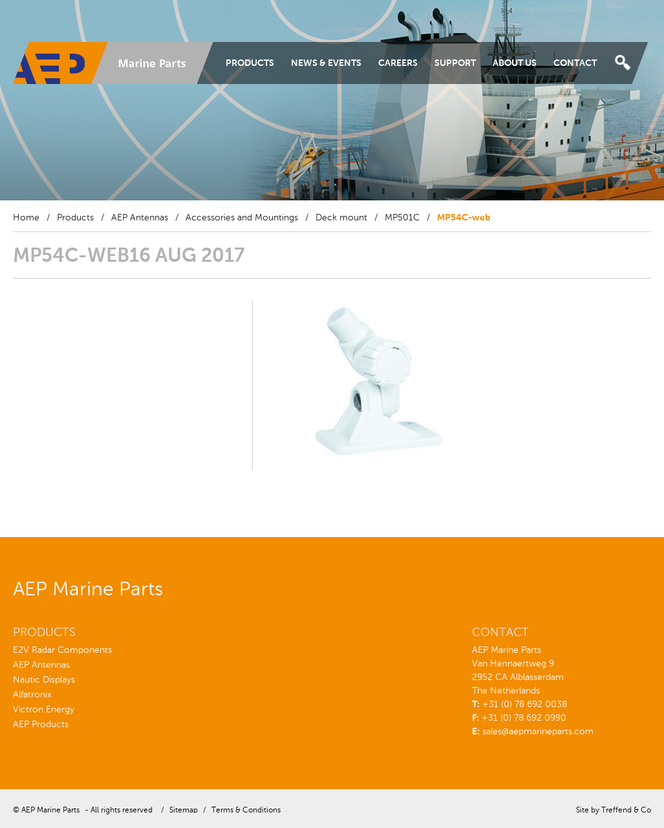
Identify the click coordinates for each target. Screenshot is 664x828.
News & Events (326, 63)
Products (250, 63)
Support (455, 63)
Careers (398, 63)
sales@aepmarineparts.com (538, 731)
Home (26, 217)
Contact (575, 63)
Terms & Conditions (246, 810)
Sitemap (183, 810)
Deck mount (341, 217)
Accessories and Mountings (242, 217)
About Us (515, 63)
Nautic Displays (44, 680)
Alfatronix (32, 694)
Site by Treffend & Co (613, 810)
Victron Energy (43, 709)
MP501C (402, 217)
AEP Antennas (139, 217)
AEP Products (41, 724)
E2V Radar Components (62, 650)
